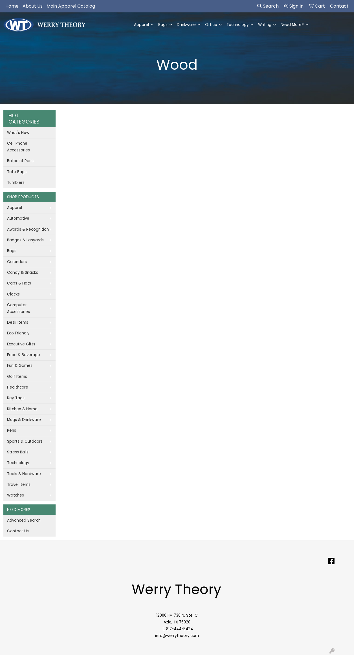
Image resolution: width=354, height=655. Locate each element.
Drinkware (186, 24)
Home (12, 6)
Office (211, 24)
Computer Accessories (18, 308)
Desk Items (17, 322)
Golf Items (17, 376)
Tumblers (16, 182)
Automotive (18, 218)
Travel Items (18, 484)
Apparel (141, 24)
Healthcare (17, 387)
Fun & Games (19, 365)
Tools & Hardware (24, 474)
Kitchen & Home (22, 409)
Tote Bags (17, 172)
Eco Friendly (18, 333)
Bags (163, 24)
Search (268, 6)
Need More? (292, 24)
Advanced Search (24, 520)
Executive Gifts (21, 344)
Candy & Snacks (22, 272)
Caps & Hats (19, 283)
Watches (15, 495)
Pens (11, 430)
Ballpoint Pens (20, 161)
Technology (238, 24)
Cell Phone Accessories (18, 147)
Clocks (13, 294)
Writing (264, 24)
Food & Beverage (23, 355)
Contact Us (18, 531)
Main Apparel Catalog (71, 6)
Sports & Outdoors (25, 441)
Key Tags (16, 398)
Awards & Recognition (28, 229)
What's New (18, 132)
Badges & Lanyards (25, 240)
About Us (33, 6)
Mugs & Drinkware (24, 419)
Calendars (17, 261)
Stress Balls (17, 452)
